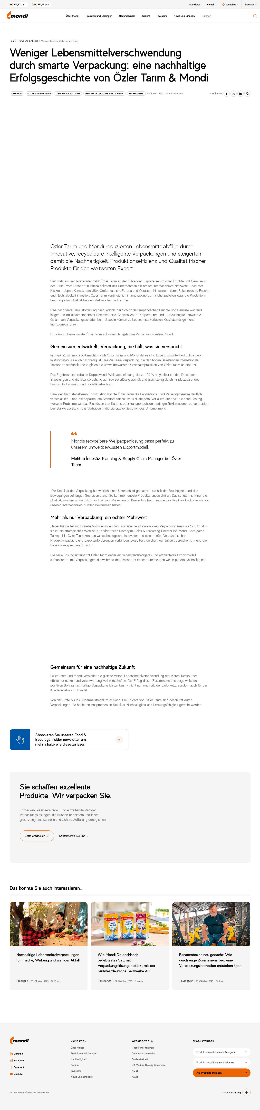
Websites (230, 4)
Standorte (194, 4)
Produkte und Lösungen (99, 16)
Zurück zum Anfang (236, 1092)
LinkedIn (16, 1053)
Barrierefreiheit (140, 1059)
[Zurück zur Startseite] (17, 16)
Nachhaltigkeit (127, 16)
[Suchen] (255, 15)
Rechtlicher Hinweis (143, 1047)
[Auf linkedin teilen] (240, 94)
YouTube (16, 1074)
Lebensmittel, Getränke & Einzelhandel (104, 93)
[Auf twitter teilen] (233, 94)
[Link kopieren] (247, 94)
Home (13, 40)
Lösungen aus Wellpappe (68, 93)
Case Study (17, 93)
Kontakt (211, 4)
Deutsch (251, 4)
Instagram (17, 1060)
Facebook (17, 1067)
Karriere (145, 16)
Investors (162, 16)
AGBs (135, 1070)
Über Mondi (72, 16)
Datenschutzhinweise (143, 1053)
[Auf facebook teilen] (227, 94)
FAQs (135, 1076)
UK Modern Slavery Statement (149, 1065)
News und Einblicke (185, 16)
